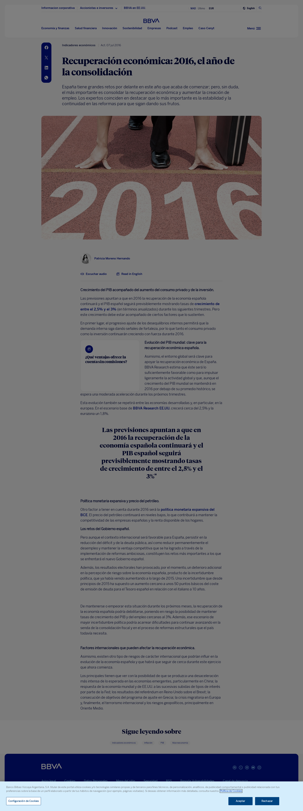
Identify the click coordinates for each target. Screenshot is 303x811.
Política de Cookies (231, 791)
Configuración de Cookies (23, 801)
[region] (151, 796)
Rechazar (267, 801)
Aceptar (240, 801)
